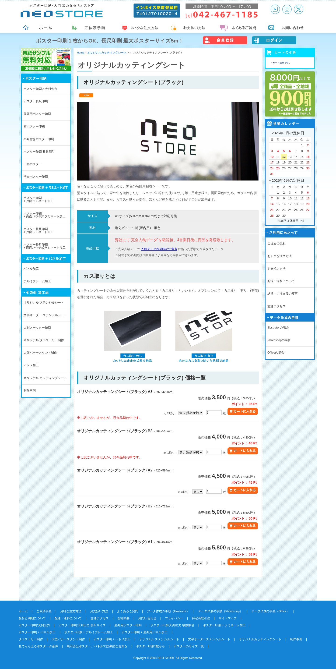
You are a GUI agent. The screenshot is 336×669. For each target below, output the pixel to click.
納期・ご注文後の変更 (282, 293)
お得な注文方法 (70, 611)
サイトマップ (228, 618)
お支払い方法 (276, 268)
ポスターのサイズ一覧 (189, 646)
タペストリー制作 (31, 639)
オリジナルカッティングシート (260, 639)
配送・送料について (281, 281)
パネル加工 (31, 268)
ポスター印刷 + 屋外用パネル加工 (145, 632)
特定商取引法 (201, 618)
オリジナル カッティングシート (45, 378)
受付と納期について (32, 618)
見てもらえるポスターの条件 (38, 646)
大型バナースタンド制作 (40, 352)
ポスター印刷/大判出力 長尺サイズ (82, 625)
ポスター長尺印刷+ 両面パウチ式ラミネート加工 (45, 246)
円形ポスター (33, 164)
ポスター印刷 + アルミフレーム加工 (88, 632)
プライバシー (174, 618)
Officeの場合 (275, 352)
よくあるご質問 (127, 611)
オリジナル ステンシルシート (44, 302)
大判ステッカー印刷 (37, 327)
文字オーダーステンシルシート (209, 639)
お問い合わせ (147, 618)
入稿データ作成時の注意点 (159, 249)
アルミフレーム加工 (37, 281)
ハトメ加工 (31, 365)
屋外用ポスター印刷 (37, 114)
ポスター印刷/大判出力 (34, 625)
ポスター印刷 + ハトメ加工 (112, 639)
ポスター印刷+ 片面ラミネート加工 (38, 199)
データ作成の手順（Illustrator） (168, 611)
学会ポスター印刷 (36, 176)
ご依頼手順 (44, 611)
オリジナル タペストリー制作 (44, 340)
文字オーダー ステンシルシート (45, 315)
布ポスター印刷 (34, 126)
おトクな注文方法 (279, 256)
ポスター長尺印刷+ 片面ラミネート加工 (38, 230)
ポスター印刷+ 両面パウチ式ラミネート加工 (45, 215)
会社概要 (123, 618)
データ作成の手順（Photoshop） (220, 611)
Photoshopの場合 (279, 340)
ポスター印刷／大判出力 (40, 89)
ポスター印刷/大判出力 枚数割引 (172, 625)
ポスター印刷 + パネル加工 (37, 632)
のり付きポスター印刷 (39, 139)
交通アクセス (276, 306)
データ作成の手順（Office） (270, 611)
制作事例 (30, 390)
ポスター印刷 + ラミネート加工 (224, 625)
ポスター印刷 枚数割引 (39, 151)
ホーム (23, 611)
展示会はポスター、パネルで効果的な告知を (97, 646)
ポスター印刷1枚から (150, 646)
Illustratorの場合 (278, 327)
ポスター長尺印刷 (36, 101)
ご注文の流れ (276, 243)
